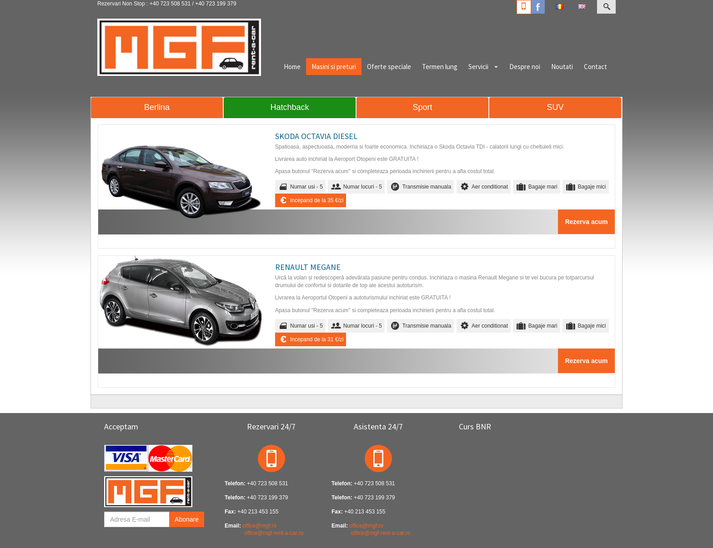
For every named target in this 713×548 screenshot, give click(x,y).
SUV (555, 107)
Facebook (538, 7)
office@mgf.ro (259, 526)
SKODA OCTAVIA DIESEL (316, 136)
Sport (422, 107)
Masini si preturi (333, 66)
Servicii (478, 66)
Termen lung (439, 66)
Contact (595, 66)
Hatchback (289, 107)
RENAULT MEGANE (308, 267)
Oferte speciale (389, 66)
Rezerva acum (586, 221)
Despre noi (524, 66)
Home (292, 66)
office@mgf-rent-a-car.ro (273, 533)
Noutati (562, 66)
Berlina (157, 107)
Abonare (187, 519)
